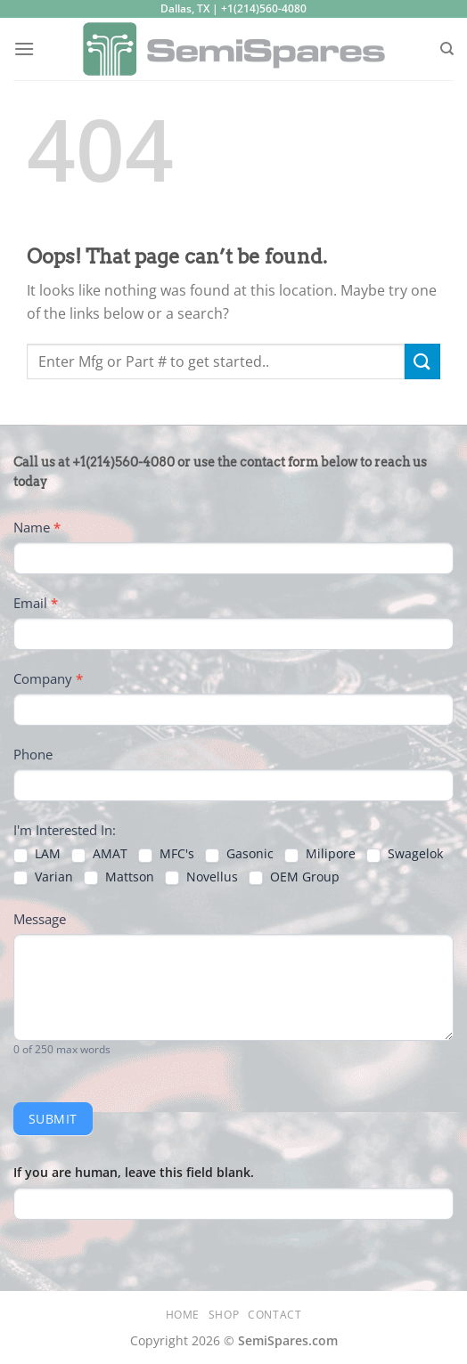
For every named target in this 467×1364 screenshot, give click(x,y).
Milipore (320, 854)
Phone (33, 754)
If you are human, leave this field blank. (133, 1172)
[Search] (447, 49)
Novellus (201, 877)
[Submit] (422, 361)
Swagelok (404, 854)
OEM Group (294, 877)
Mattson (119, 877)
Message (39, 919)
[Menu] (24, 48)
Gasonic (239, 854)
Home (183, 1314)
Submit (53, 1118)
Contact (274, 1314)
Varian (43, 877)
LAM (37, 854)
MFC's (166, 854)
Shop (224, 1314)
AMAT (99, 854)
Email (35, 603)
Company (48, 678)
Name (37, 527)
